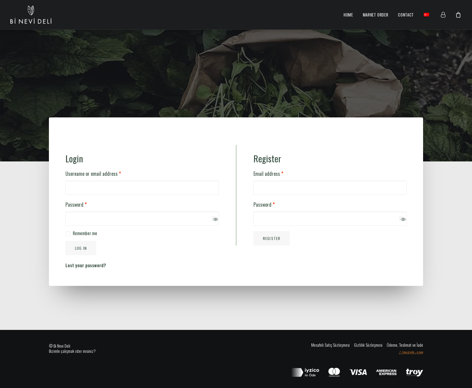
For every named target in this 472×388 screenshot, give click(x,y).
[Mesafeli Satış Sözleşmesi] (330, 344)
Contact (406, 15)
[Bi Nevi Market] (30, 15)
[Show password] (213, 218)
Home (348, 15)
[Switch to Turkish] (424, 14)
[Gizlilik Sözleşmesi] (366, 344)
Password (76, 204)
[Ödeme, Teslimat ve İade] (402, 344)
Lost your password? (85, 265)
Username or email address (93, 173)
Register (272, 238)
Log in (81, 248)
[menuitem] (348, 15)
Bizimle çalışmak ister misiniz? (72, 351)
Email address (268, 173)
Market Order (376, 15)
